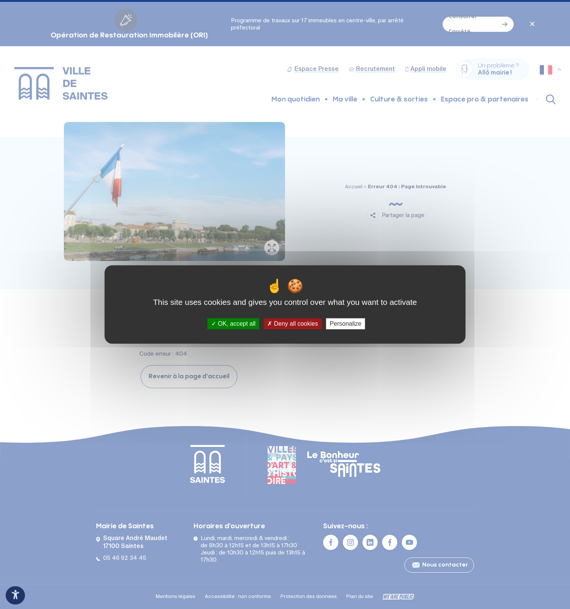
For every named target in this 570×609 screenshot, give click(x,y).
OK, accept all (233, 323)
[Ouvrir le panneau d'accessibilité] (15, 595)
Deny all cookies (292, 323)
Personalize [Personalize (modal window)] (345, 323)
